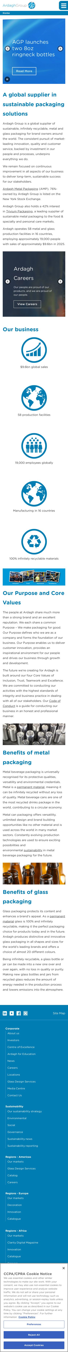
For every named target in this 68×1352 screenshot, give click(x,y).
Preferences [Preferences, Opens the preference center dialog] (34, 1324)
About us (13, 1033)
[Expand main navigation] (63, 5)
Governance (15, 1131)
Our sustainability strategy (24, 1111)
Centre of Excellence (21, 1047)
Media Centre (16, 1088)
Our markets (15, 1161)
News (11, 1060)
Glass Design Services (21, 1081)
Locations (13, 1074)
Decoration (14, 1204)
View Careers (27, 304)
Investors (13, 1040)
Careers (12, 1067)
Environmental (16, 1118)
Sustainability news (19, 1138)
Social (11, 1125)
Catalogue (14, 1218)
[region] (34, 1307)
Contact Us (14, 1095)
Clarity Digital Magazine (22, 1242)
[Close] (64, 1268)
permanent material (30, 787)
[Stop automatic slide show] (7, 79)
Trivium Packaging (19, 211)
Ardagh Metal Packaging (20, 189)
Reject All (34, 1334)
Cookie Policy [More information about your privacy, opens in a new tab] (26, 1317)
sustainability (33, 850)
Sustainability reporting (22, 1145)
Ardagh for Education (21, 1053)
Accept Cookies (34, 1345)
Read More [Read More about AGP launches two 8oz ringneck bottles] (24, 71)
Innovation (14, 1211)
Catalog (12, 1175)
